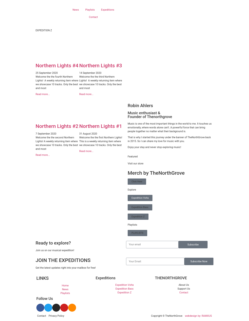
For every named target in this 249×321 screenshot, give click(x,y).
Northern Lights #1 (100, 126)
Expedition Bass (139, 207)
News (76, 9)
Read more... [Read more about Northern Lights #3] (86, 94)
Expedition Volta (140, 197)
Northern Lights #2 (57, 126)
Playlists (90, 9)
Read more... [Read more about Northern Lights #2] (43, 154)
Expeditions (107, 9)
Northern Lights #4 (57, 66)
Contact (93, 17)
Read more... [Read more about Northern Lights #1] (86, 151)
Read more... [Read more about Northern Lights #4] (43, 94)
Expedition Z (138, 216)
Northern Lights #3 (100, 66)
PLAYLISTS (137, 233)
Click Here (136, 181)
